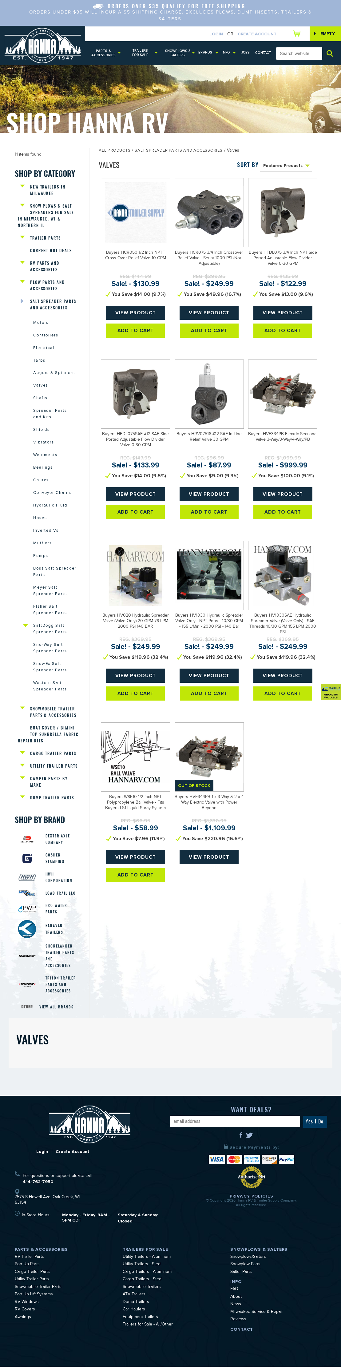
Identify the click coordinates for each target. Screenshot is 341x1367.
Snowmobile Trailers (142, 1287)
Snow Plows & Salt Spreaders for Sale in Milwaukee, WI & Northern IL (46, 215)
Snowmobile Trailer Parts (38, 1287)
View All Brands (56, 1007)
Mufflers (42, 544)
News (235, 1305)
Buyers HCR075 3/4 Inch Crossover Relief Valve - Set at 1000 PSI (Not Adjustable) (209, 258)
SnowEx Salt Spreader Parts (50, 668)
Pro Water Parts (56, 909)
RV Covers (25, 1310)
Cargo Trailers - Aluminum (147, 1272)
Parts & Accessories (103, 53)
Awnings (23, 1318)
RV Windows (27, 1302)
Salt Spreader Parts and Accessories (53, 304)
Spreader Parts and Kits (50, 414)
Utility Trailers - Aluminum (147, 1257)
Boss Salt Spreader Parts (55, 572)
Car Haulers (134, 1310)
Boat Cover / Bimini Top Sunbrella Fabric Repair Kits (48, 734)
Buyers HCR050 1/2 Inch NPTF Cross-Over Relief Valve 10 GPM (135, 255)
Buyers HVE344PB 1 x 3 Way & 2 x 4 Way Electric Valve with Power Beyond (209, 803)
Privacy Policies (251, 1196)
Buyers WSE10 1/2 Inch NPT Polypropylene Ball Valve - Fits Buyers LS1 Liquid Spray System (135, 803)
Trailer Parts (45, 237)
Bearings (43, 468)
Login (216, 34)
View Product (135, 313)
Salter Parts (241, 1272)
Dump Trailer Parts (52, 798)
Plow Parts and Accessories (47, 285)
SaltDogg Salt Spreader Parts (50, 629)
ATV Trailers (134, 1295)
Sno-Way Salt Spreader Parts (50, 648)
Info (226, 52)
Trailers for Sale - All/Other (148, 1325)
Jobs (245, 52)
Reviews (238, 1320)
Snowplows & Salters (178, 53)
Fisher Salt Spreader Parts (50, 610)
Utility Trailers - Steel (142, 1265)
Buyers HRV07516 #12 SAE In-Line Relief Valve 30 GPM (209, 437)
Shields (41, 430)
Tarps (39, 361)
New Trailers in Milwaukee (47, 190)
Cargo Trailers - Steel (142, 1280)
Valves (40, 386)
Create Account (257, 34)
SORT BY (248, 165)
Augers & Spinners (54, 373)
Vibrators (43, 443)
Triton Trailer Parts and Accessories (61, 985)
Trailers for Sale (140, 53)
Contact (263, 53)
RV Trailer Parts (29, 1257)
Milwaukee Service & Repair (256, 1312)
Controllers (45, 335)
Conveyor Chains (52, 493)
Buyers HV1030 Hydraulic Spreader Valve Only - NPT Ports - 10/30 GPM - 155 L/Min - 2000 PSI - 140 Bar (209, 621)
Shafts (40, 398)
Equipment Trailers (140, 1318)
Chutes (41, 481)
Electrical (44, 348)
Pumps (40, 556)
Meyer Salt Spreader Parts (50, 591)
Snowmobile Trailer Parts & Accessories (53, 712)
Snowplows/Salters (248, 1257)
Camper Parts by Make (49, 782)
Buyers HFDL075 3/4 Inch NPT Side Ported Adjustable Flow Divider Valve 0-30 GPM (283, 258)
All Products (114, 151)
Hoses (40, 518)
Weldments (45, 455)
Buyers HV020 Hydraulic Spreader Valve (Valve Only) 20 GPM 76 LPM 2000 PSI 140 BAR (135, 621)
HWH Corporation (59, 877)
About (236, 1297)
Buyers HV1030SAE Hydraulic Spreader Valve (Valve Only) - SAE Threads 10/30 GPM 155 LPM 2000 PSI (282, 624)
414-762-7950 (38, 1182)
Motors (41, 323)
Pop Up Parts (27, 1265)
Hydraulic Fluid (50, 506)
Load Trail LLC (61, 893)
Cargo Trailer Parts (53, 753)
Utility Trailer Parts (54, 766)
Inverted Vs (46, 531)
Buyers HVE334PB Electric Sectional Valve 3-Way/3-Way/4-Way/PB (282, 437)
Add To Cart (135, 331)
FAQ (234, 1290)
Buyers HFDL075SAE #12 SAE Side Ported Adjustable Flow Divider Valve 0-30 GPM (135, 440)
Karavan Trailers (54, 929)
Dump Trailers (136, 1302)
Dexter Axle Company (58, 839)
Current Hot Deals (51, 250)
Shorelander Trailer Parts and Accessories (60, 956)
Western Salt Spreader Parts (50, 687)
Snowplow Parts (245, 1265)
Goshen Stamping (55, 858)
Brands (205, 52)
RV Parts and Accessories (44, 266)
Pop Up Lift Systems (34, 1295)
